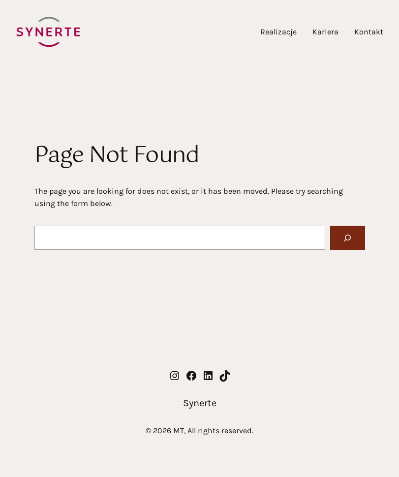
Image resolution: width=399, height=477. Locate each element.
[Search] (347, 238)
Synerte (199, 403)
